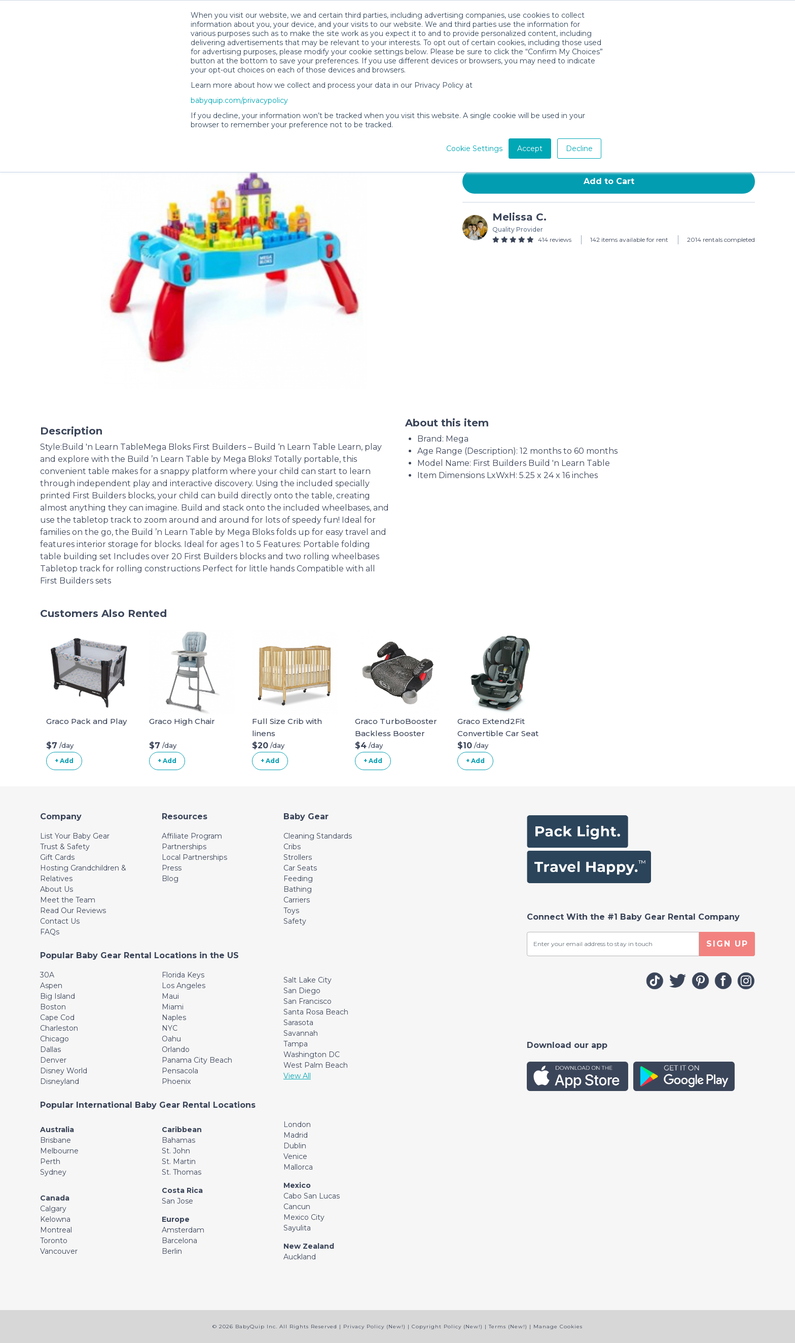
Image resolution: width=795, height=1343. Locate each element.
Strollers (297, 857)
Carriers (296, 899)
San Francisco (307, 1001)
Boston (53, 1006)
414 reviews (554, 239)
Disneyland (59, 1081)
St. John (176, 1150)
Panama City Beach (197, 1060)
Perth (50, 1161)
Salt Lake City (307, 980)
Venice (295, 1156)
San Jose (177, 1201)
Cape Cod (57, 1017)
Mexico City (303, 1217)
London (297, 1124)
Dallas (50, 1049)
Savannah (300, 1033)
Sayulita (297, 1227)
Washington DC (311, 1054)
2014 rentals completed (721, 239)
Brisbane (55, 1140)
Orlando (176, 1049)
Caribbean (182, 1129)
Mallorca (298, 1167)
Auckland (299, 1256)
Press (172, 868)
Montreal (56, 1230)
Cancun (296, 1206)
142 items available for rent (629, 239)
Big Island (57, 996)
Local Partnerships (194, 857)
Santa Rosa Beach (315, 1012)
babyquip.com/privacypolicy (239, 100)
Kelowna (55, 1219)
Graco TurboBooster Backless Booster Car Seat (396, 733)
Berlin (172, 1251)
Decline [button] (579, 148)
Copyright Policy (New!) (447, 1326)
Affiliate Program (192, 836)
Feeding (298, 878)
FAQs (49, 931)
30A (47, 974)
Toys (291, 910)
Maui (170, 996)
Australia (57, 1129)
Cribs (292, 846)
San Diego (301, 990)
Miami (173, 1006)
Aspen (51, 985)
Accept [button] (530, 148)
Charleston (59, 1028)
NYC (169, 1028)
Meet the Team (67, 899)
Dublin (294, 1145)
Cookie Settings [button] (474, 148)
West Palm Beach (315, 1065)
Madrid (295, 1135)
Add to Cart (609, 181)
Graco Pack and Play (86, 721)
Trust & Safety (65, 846)
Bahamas (178, 1140)
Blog (170, 878)
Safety (294, 921)
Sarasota (298, 1022)
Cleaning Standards (317, 836)
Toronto (53, 1240)
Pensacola (180, 1070)
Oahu (171, 1038)
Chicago (54, 1038)
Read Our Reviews (73, 910)
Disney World (63, 1070)
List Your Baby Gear (75, 836)
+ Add (64, 761)
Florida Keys (183, 974)
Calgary (53, 1208)
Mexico (297, 1185)
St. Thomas (181, 1172)
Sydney (53, 1172)
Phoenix (176, 1081)
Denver (53, 1060)
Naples (174, 1017)
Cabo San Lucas (311, 1196)
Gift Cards (57, 857)
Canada (54, 1198)
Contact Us (60, 921)
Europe (176, 1219)
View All (297, 1075)
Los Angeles (183, 985)
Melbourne (59, 1150)
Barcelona (179, 1240)
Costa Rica (182, 1190)
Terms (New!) (508, 1326)
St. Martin (179, 1161)
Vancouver (59, 1251)
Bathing (297, 889)
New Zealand (308, 1246)
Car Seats (300, 868)
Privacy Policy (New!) (374, 1326)
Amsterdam (183, 1230)
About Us (56, 889)
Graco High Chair (182, 721)
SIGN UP (727, 944)
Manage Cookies (558, 1326)
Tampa (295, 1043)
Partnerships (184, 846)
